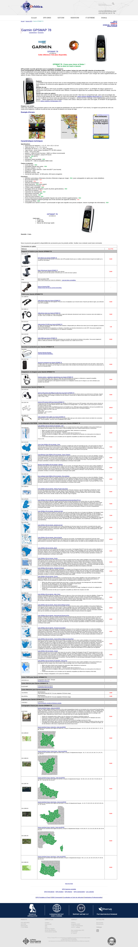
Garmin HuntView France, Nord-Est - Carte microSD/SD (51, 777)
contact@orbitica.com (107, 11)
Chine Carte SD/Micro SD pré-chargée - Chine (49, 444)
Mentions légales (50, 928)
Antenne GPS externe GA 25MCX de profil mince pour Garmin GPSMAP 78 (56, 392)
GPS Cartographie (79, 891)
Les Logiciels (90, 891)
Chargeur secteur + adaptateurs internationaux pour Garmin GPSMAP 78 (55, 377)
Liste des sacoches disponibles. (45, 353)
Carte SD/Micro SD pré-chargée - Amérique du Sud (50, 525)
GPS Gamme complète (69, 889)
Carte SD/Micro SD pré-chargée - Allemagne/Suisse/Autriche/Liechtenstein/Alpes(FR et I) (59, 500)
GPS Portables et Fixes (43, 897)
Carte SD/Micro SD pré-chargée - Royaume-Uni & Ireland (51, 627)
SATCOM (61, 18)
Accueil (34, 18)
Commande (48, 924)
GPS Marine (68, 891)
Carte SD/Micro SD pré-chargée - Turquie (48, 651)
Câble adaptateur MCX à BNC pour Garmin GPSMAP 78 (51, 416)
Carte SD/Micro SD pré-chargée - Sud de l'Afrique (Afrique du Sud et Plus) (56, 638)
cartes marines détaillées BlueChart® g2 (89, 96)
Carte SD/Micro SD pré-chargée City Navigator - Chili (50, 425)
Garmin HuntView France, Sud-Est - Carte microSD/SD (51, 827)
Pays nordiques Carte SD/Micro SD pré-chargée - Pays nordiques (53, 476)
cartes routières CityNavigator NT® (50, 101)
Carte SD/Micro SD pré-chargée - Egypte (48, 558)
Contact (47, 922)
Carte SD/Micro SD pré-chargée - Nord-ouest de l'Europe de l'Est (53, 615)
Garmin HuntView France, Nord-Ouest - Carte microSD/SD (52, 802)
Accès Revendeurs (50, 930)
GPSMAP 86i (114, 25)
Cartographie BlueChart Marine (45, 687)
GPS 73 (115, 21)
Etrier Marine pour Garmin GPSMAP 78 (47, 257)
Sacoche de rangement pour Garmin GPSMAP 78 (50, 362)
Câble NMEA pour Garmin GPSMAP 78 (47, 338)
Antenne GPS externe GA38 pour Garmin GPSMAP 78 (51, 402)
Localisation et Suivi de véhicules (73, 897)
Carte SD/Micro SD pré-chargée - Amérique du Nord (50, 511)
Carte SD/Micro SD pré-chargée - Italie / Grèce (49, 594)
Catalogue (99, 927)
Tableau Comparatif (112, 26)
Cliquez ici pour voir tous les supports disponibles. (50, 287)
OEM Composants (56, 897)
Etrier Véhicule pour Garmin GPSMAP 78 (48, 270)
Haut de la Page (69, 883)
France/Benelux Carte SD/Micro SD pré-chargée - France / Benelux (54, 454)
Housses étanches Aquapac (44, 352)
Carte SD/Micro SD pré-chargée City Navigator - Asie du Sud (52, 660)
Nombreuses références (43, 681)
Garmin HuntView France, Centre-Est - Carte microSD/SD (52, 727)
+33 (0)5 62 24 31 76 (106, 13)
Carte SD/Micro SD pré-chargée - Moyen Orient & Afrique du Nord (54, 604)
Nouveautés (99, 922)
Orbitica (104, 18)
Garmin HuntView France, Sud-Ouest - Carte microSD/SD (52, 856)
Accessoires (41, 32)
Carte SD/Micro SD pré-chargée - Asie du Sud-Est (50, 537)
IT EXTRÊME (90, 18)
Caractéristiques (33, 32)
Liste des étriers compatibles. (69, 280)
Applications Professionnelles (93, 897)
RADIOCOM (75, 18)
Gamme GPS (29, 21)
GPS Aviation (59, 891)
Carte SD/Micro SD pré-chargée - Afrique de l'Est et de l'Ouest (53, 488)
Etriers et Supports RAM (44, 286)
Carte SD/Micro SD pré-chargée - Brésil (47, 547)
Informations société (51, 932)
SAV (46, 925)
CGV (46, 927)
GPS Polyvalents (49, 891)
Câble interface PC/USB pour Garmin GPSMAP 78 (50, 324)
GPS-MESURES (25, 922)
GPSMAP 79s (113, 22)
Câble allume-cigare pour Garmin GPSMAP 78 (49, 300)
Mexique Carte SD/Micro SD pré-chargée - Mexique (50, 464)
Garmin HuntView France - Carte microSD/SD (49, 708)
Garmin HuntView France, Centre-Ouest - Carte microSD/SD (52, 751)
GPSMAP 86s (106, 25)
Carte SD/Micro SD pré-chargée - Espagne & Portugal (51, 568)
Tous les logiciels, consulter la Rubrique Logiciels (49, 703)
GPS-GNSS (47, 18)
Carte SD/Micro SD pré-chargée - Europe (48, 576)
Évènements (99, 924)
